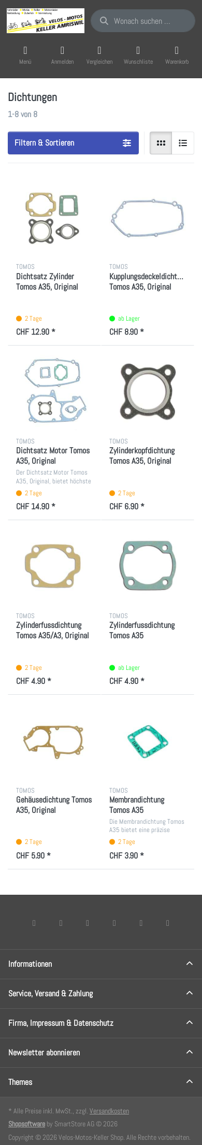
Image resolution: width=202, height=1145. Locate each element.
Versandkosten (109, 1110)
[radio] (161, 143)
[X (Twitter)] (61, 922)
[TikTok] (114, 922)
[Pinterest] (167, 922)
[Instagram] (87, 922)
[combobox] (143, 20)
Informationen (30, 963)
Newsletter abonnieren (44, 1052)
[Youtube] (141, 922)
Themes (20, 1082)
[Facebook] (34, 922)
